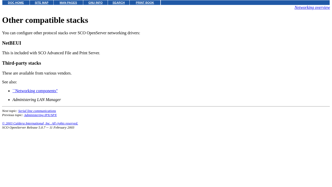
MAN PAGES (68, 2)
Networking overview (312, 7)
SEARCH (119, 2)
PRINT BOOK (145, 2)
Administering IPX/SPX (40, 115)
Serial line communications (37, 111)
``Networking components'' (35, 91)
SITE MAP (42, 2)
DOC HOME (16, 2)
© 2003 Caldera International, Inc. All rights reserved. (40, 123)
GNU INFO (95, 2)
